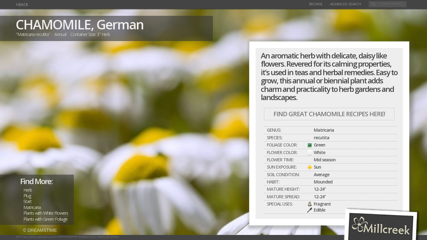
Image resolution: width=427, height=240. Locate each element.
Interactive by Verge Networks (99, 237)
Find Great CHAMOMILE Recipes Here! (329, 114)
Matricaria (32, 207)
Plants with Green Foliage (45, 219)
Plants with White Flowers (45, 213)
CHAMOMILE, (55, 24)
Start (27, 201)
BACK (22, 4)
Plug (27, 196)
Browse (316, 4)
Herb (27, 190)
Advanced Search (345, 4)
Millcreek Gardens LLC (38, 237)
